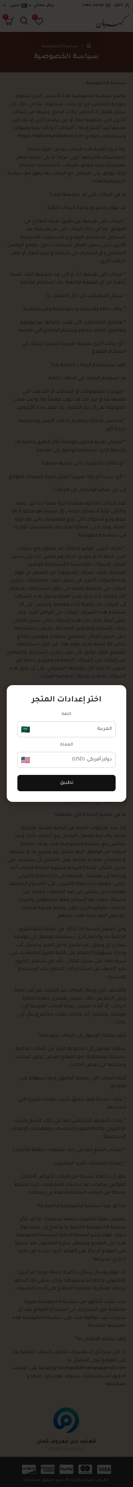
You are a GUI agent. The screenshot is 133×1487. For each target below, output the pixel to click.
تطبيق (66, 783)
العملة (66, 745)
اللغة (66, 714)
